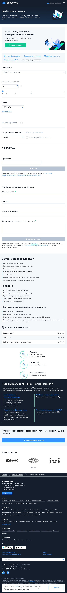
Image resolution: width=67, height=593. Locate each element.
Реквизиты (29, 540)
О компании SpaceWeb (8, 531)
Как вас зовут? (8, 192)
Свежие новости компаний (54, 512)
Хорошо (55, 587)
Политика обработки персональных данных (11, 554)
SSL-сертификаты (19, 503)
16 (6, 93)
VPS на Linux (53, 521)
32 (15, 93)
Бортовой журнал (46, 531)
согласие (34, 244)
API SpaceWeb (17, 512)
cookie (17, 586)
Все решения (6, 524)
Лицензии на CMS (31, 503)
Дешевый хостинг (30, 510)
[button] (31, 467)
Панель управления (55, 3)
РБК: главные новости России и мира (34, 512)
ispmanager (38, 521)
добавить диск (6, 111)
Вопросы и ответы (7, 540)
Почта (4, 201)
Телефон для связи (10, 211)
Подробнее (7, 493)
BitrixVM (45, 521)
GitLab (15, 521)
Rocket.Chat (29, 521)
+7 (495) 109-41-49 (8, 567)
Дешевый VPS (52, 510)
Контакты (56, 531)
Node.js (9, 521)
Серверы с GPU (11, 60)
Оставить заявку (15, 45)
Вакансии (4, 533)
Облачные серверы (18, 501)
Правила (44, 552)
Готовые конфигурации (33, 440)
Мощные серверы (52, 56)
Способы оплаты (19, 540)
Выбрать (33, 169)
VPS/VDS (28, 501)
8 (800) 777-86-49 (8, 569)
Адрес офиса (31, 581)
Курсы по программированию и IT (30, 515)
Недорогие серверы (32, 56)
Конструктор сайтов (53, 501)
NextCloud (22, 521)
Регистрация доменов (38, 501)
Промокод (6, 159)
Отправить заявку (33, 239)
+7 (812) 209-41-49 (8, 565)
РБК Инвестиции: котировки (10, 515)
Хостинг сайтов (6, 501)
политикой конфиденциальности (37, 245)
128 (64, 93)
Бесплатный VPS (42, 510)
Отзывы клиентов (22, 531)
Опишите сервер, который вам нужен (18, 221)
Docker (4, 521)
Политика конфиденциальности (9, 552)
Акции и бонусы (6, 512)
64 (31, 93)
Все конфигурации (12, 56)
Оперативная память (11, 82)
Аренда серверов (7, 503)
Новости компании (34, 531)
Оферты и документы (47, 554)
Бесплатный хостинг (17, 510)
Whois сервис (6, 510)
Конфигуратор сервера (31, 60)
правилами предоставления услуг (29, 175)
